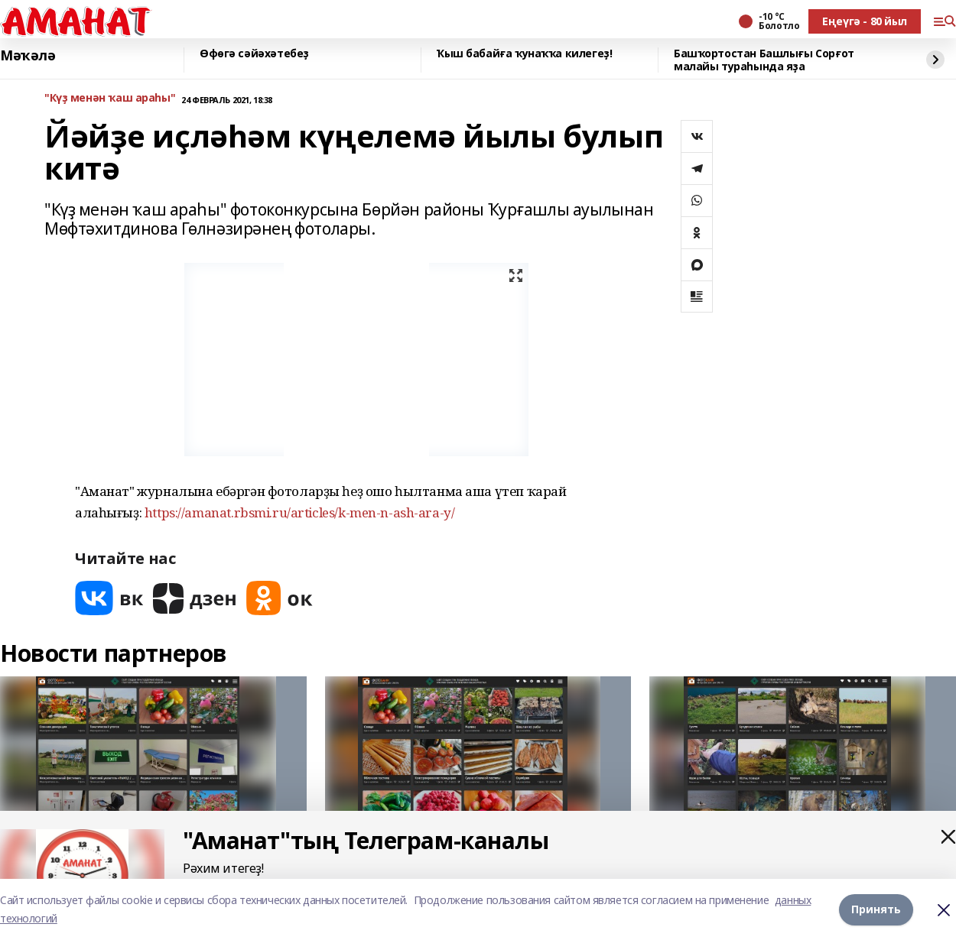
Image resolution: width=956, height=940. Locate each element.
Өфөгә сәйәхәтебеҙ (254, 53)
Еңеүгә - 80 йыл (864, 21)
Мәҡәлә (27, 55)
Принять (876, 909)
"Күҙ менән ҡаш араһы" (109, 98)
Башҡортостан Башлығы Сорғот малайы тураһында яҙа (764, 60)
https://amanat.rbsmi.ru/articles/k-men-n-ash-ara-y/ (300, 512)
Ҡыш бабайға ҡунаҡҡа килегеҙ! (524, 53)
